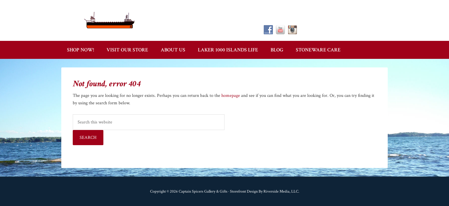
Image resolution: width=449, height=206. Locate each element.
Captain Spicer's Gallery (110, 20)
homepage (230, 96)
